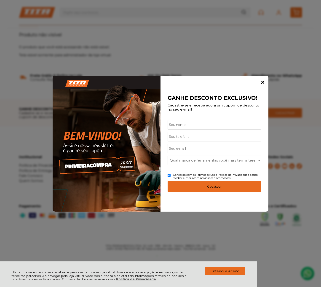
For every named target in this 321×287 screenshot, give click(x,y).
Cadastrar (214, 186)
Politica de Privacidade (232, 174)
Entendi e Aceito (225, 271)
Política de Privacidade (136, 279)
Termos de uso (205, 174)
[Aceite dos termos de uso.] (169, 175)
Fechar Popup (262, 82)
